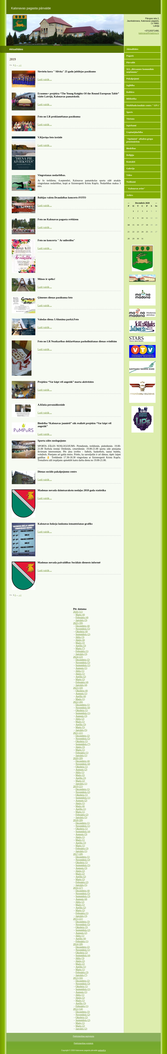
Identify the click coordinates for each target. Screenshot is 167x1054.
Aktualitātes (132, 49)
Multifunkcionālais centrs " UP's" (143, 105)
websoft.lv (102, 1050)
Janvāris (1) (81, 755)
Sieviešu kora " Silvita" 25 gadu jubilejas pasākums (67, 71)
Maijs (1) (80, 721)
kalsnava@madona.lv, (149, 33)
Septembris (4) (83, 831)
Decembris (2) (83, 659)
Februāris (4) (82, 617)
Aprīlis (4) (81, 696)
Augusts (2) (81, 769)
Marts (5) (80, 727)
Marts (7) (80, 648)
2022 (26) (78, 702)
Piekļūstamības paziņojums (83, 1036)
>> (156, 203)
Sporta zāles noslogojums (52, 440)
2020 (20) (78, 758)
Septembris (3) (83, 896)
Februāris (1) (82, 651)
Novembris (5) (83, 628)
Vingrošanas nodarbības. (52, 175)
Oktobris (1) (82, 710)
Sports (129, 112)
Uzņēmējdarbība (134, 132)
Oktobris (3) (82, 927)
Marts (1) (80, 699)
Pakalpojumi (132, 78)
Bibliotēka (131, 98)
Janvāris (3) (81, 620)
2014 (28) (78, 944)
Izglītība (130, 85)
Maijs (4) (80, 806)
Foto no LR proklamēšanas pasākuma (59, 116)
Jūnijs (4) (80, 640)
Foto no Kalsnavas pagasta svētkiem (58, 219)
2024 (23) (78, 657)
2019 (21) (78, 786)
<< (128, 203)
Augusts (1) (81, 668)
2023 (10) (78, 688)
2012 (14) (78, 1009)
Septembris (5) (83, 865)
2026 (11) (78, 612)
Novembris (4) (83, 707)
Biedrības (131, 148)
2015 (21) (78, 919)
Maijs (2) (80, 775)
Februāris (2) (82, 814)
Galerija (130, 168)
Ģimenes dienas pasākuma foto (55, 297)
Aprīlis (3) (81, 645)
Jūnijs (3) (80, 747)
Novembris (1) (83, 826)
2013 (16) (78, 978)
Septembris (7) (83, 744)
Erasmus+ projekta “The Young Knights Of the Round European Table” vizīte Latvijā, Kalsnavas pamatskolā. (78, 95)
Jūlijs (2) (80, 719)
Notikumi (131, 181)
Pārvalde (130, 62)
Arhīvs (129, 195)
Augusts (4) (81, 899)
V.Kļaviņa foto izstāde (50, 137)
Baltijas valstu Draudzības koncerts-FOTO (62, 197)
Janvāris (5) (81, 730)
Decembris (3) (83, 921)
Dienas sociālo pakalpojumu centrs (57, 471)
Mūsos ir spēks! (46, 279)
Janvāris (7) (81, 975)
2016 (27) (78, 888)
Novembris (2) (83, 792)
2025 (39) (78, 623)
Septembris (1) (83, 665)
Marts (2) (80, 679)
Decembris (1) (83, 704)
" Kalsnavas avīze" (135, 188)
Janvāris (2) (81, 1028)
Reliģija (130, 155)
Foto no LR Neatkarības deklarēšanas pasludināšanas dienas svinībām (77, 341)
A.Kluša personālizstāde (51, 404)
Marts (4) (80, 614)
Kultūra (130, 92)
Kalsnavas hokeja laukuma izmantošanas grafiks (65, 523)
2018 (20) (78, 820)
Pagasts (130, 55)
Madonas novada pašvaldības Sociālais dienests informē (69, 562)
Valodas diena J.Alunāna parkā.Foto (58, 319)
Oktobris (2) (82, 952)
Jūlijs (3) (80, 637)
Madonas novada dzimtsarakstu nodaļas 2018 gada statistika (72, 490)
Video (129, 175)
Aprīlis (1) (81, 809)
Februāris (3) (82, 848)
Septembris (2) (83, 634)
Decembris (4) (83, 626)
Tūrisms (130, 118)
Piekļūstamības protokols (83, 1043)
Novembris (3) (83, 859)
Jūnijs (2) (80, 871)
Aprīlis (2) (81, 676)
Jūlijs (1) (80, 671)
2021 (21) (78, 733)
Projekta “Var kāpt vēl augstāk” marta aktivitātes (66, 381)
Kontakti (130, 161)
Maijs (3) (80, 643)
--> (20, 65)
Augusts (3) (81, 716)
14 (129, 225)
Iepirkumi (131, 125)
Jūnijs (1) (80, 674)
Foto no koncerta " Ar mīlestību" (56, 240)
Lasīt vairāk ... (45, 79)
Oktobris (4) (82, 631)
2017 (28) (78, 854)
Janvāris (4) (81, 685)
